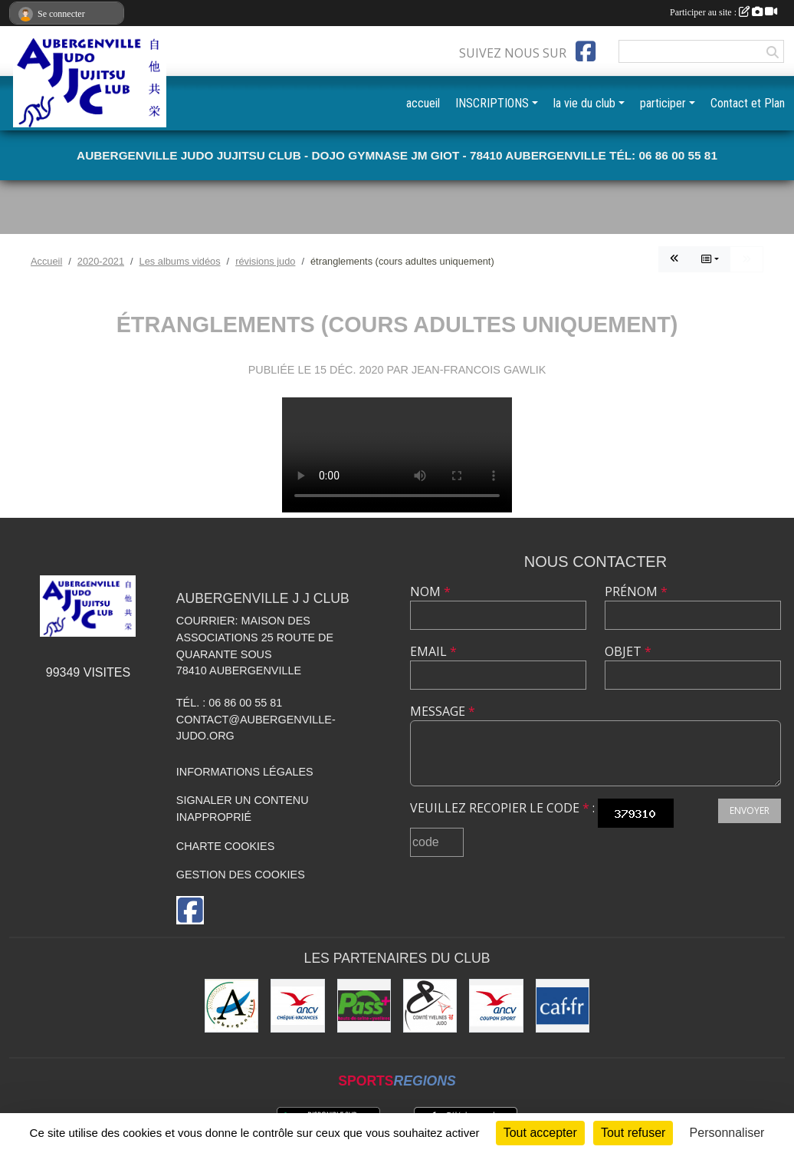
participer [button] (663, 103)
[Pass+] (364, 1006)
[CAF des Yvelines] (562, 1006)
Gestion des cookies (240, 874)
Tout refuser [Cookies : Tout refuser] (633, 1132)
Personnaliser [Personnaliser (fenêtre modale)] (727, 1132)
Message (442, 711)
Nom (430, 591)
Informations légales (244, 772)
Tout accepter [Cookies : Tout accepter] (540, 1132)
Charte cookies (225, 846)
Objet (628, 651)
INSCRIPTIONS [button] (492, 103)
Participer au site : (723, 12)
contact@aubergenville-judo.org (256, 728)
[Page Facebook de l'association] (586, 51)
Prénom (636, 591)
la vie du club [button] (584, 103)
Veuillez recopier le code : (502, 807)
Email (433, 651)
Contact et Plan (747, 103)
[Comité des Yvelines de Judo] (430, 1006)
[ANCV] (297, 1006)
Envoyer (749, 810)
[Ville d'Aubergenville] (231, 1006)
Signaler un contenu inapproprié (242, 808)
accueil (423, 103)
